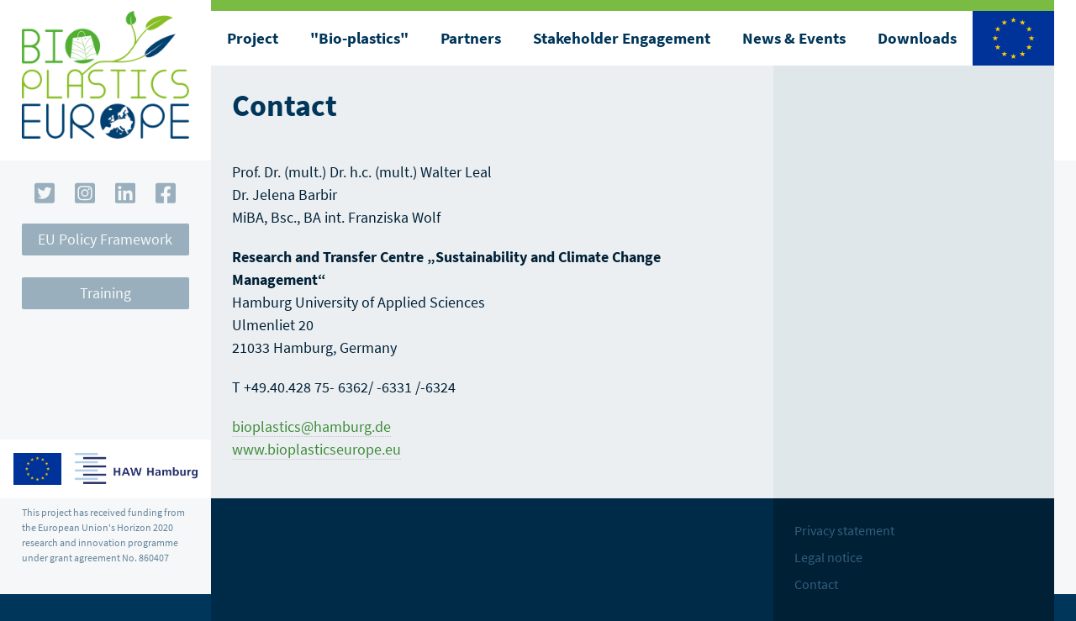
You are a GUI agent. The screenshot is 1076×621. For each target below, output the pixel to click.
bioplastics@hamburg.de (311, 426)
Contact (816, 584)
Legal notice (828, 557)
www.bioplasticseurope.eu (316, 449)
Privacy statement (844, 530)
